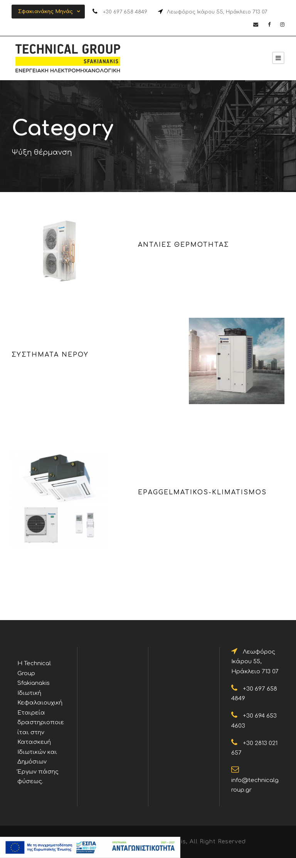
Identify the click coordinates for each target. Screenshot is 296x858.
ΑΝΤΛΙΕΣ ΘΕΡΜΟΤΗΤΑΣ (183, 244)
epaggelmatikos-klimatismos (202, 492)
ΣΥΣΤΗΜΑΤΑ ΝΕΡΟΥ (50, 354)
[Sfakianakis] (278, 58)
